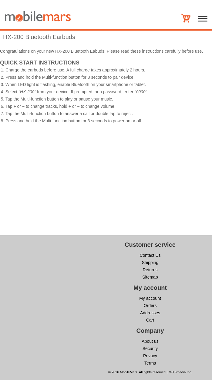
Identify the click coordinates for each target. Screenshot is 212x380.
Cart (150, 320)
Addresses (150, 312)
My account (150, 298)
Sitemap (150, 277)
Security (150, 348)
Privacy (150, 355)
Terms (150, 363)
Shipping (150, 262)
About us (150, 341)
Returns (150, 269)
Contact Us (150, 255)
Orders (150, 305)
